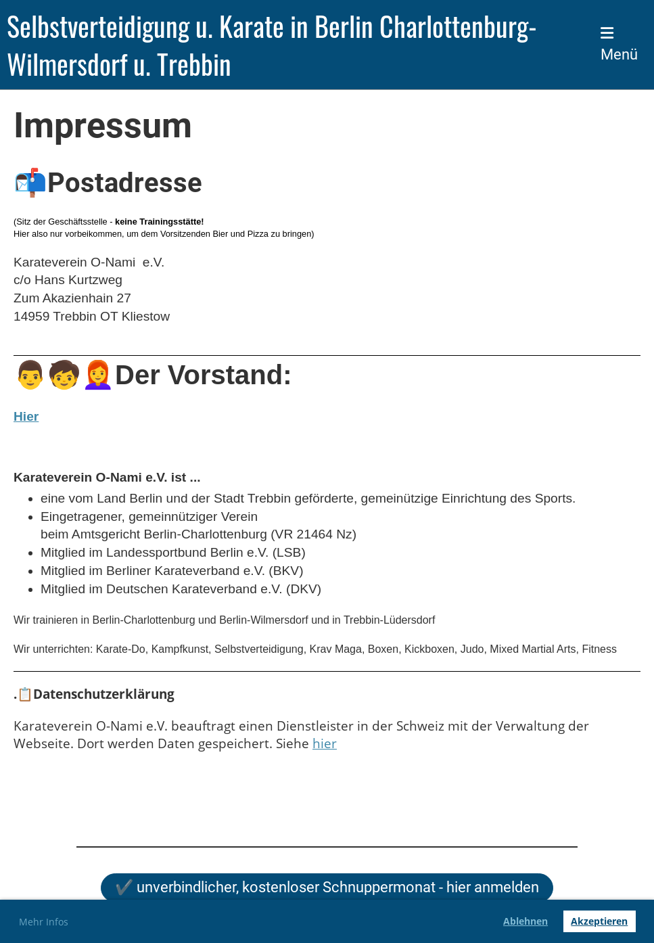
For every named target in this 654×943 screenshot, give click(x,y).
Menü (619, 44)
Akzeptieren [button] (599, 921)
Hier (26, 416)
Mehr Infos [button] (43, 921)
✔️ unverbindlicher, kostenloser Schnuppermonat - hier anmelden (327, 887)
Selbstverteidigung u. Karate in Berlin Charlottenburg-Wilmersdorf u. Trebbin (272, 45)
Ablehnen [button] (525, 921)
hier (324, 743)
